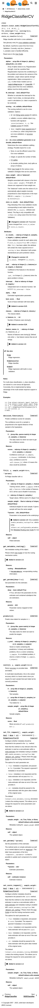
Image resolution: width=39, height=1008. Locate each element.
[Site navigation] (3, 3)
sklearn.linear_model (24, 9)
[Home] (3, 9)
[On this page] (35, 3)
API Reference (11, 9)
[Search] (31, 3)
